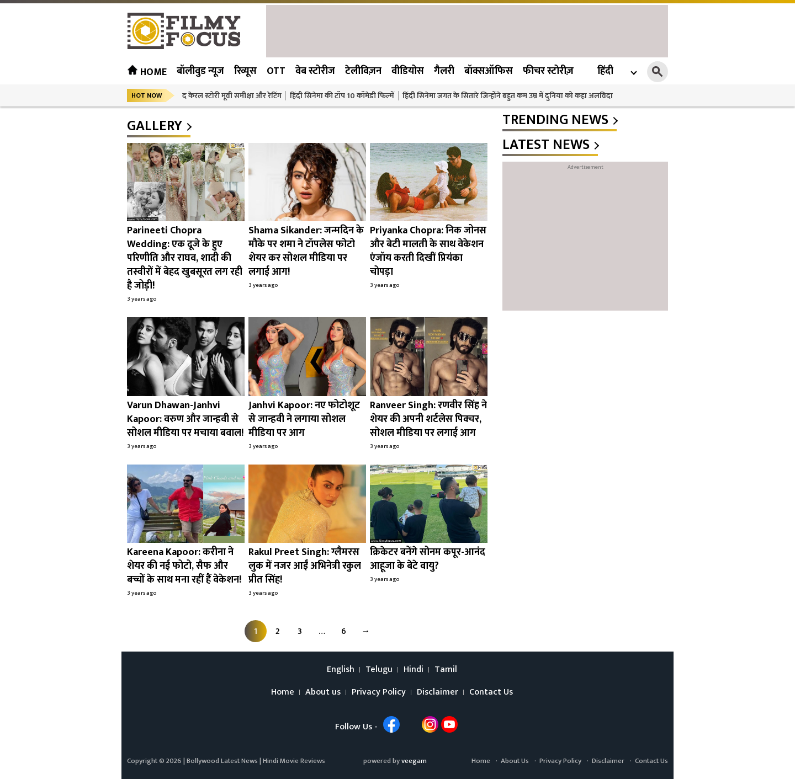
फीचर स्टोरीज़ (548, 71)
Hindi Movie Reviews (294, 761)
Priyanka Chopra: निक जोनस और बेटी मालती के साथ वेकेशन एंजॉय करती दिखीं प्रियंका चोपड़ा (428, 251)
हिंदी (605, 71)
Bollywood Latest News (223, 761)
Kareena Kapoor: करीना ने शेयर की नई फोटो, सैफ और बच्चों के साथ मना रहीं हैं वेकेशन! (184, 566)
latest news (546, 145)
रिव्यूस (245, 71)
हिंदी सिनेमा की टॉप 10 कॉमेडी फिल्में (342, 95)
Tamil (445, 669)
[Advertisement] (467, 30)
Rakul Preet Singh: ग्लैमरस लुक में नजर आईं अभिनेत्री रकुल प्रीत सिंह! (304, 566)
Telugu (379, 669)
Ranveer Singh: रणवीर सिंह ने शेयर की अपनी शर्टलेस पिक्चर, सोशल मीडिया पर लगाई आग (428, 419)
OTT (276, 71)
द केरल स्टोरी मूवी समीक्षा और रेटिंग (232, 95)
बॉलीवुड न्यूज (200, 71)
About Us (515, 761)
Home (147, 72)
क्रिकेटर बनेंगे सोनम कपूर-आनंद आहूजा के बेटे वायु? (427, 559)
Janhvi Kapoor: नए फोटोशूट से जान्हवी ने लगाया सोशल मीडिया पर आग (304, 419)
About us (323, 692)
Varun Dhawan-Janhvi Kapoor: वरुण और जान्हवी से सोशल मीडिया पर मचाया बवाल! (185, 419)
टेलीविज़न (363, 71)
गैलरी (444, 71)
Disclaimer (437, 692)
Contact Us (491, 692)
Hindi (413, 669)
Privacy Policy (379, 692)
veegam (414, 761)
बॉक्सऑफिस (488, 71)
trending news (555, 120)
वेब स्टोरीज (315, 71)
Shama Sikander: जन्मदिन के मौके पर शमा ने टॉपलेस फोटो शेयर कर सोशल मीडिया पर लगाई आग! (306, 251)
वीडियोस (407, 71)
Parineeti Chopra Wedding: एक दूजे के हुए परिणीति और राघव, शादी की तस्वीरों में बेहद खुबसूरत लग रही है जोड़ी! (184, 258)
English (340, 669)
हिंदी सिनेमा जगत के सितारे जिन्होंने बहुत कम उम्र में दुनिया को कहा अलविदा (507, 95)
